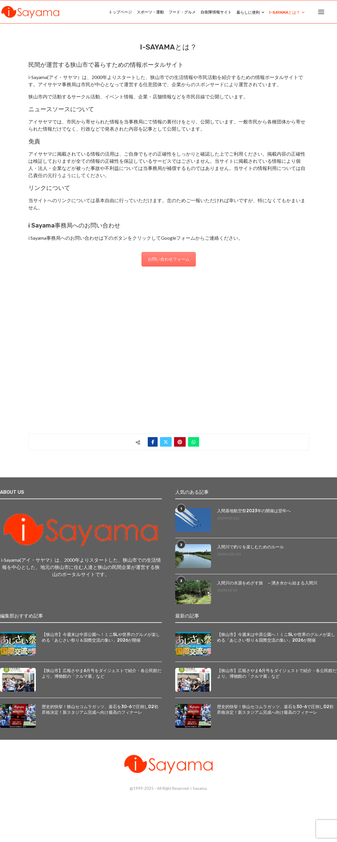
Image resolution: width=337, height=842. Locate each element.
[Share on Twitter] (166, 442)
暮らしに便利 (248, 12)
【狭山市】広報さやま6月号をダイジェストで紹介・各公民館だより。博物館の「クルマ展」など (101, 673)
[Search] (334, 12)
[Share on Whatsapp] (193, 442)
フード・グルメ (182, 12)
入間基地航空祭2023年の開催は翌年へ (254, 510)
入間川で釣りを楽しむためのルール (250, 547)
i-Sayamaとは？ (284, 12)
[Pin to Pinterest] (180, 442)
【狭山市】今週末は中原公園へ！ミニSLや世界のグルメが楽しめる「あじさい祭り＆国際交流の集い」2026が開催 (101, 637)
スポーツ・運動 (150, 12)
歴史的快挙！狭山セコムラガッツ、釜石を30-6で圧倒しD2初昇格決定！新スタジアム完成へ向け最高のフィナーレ (100, 709)
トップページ (120, 12)
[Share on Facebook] (153, 442)
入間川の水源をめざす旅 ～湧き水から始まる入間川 (267, 583)
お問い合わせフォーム (169, 258)
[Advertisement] (168, 343)
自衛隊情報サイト (216, 12)
